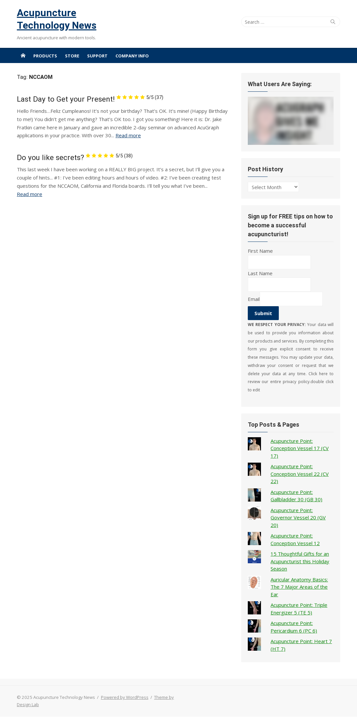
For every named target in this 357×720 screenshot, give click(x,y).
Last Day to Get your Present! (90, 99)
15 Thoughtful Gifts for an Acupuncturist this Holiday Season (300, 561)
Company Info (132, 56)
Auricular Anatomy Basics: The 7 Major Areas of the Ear (299, 587)
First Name (260, 250)
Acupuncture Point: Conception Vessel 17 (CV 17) (300, 448)
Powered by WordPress (124, 697)
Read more (128, 135)
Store (72, 56)
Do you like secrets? (75, 157)
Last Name (260, 273)
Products (45, 56)
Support (97, 56)
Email (254, 299)
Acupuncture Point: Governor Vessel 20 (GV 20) (298, 517)
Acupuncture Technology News (56, 19)
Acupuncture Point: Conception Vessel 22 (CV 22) (300, 473)
